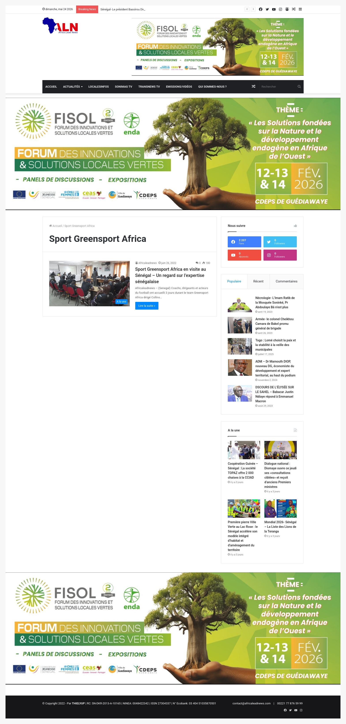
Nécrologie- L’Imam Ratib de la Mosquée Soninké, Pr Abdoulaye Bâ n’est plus (275, 302)
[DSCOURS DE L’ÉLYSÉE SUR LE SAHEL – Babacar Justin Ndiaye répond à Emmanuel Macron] (240, 393)
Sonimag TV (123, 86)
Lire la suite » (147, 305)
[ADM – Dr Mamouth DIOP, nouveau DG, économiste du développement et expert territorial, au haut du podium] (240, 367)
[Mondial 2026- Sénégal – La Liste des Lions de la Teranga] (280, 508)
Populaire (234, 281)
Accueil (51, 86)
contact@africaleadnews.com (252, 703)
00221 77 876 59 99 (290, 703)
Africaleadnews (148, 263)
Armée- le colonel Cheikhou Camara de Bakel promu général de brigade (274, 323)
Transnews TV (149, 86)
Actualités (71, 86)
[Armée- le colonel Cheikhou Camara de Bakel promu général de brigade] (240, 325)
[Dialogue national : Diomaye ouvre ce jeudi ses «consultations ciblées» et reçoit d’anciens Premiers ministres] (280, 450)
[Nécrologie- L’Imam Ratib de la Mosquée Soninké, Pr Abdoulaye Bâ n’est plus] (240, 304)
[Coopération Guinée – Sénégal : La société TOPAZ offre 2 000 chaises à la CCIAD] (244, 450)
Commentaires (286, 281)
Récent (258, 281)
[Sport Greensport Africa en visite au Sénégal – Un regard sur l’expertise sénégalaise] (89, 283)
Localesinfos (98, 86)
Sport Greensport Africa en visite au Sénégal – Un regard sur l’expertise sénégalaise (170, 275)
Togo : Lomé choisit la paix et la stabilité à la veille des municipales (275, 344)
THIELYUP (78, 703)
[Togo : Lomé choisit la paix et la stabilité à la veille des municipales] (240, 346)
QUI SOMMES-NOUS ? (212, 86)
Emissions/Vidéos (179, 86)
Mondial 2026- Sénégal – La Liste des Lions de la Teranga (280, 526)
